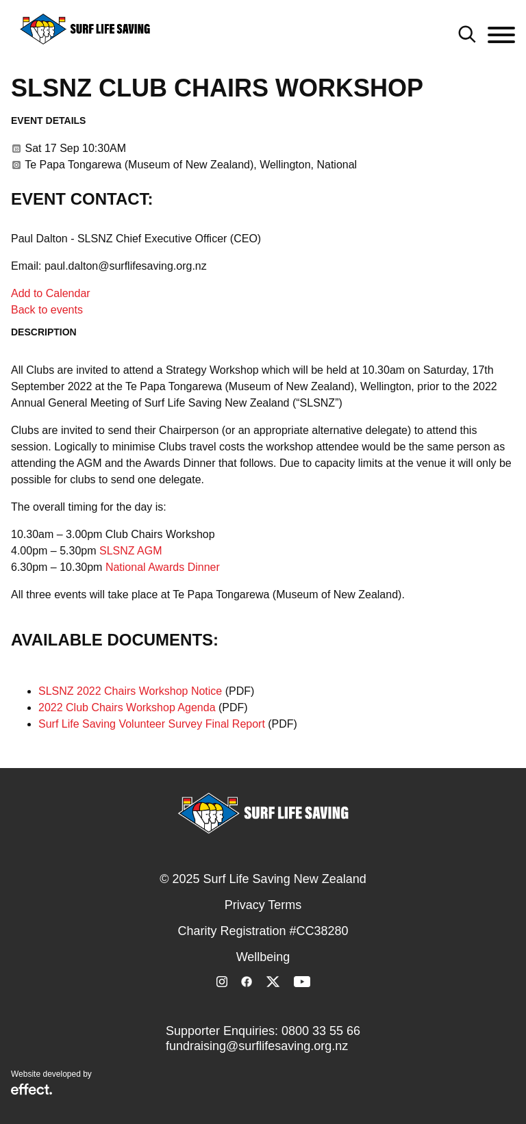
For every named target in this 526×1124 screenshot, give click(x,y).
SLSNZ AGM (130, 551)
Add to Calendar (50, 293)
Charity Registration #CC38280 (262, 931)
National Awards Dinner (162, 567)
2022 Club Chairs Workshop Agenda (127, 707)
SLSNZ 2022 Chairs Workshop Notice (130, 691)
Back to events (47, 310)
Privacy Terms (263, 905)
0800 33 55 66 (320, 1031)
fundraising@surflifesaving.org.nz (257, 1046)
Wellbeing (263, 957)
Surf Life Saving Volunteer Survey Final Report (151, 724)
